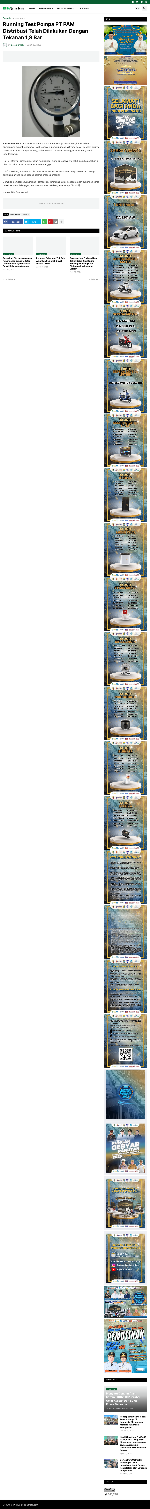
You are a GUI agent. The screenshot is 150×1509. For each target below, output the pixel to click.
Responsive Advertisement (51, 203)
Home (32, 8)
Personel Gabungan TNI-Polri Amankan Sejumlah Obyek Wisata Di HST (51, 261)
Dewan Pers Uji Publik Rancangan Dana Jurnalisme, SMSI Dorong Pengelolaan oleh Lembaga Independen (133, 1465)
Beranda (7, 18)
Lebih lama (93, 279)
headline (25, 214)
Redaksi (84, 8)
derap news (18, 18)
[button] (137, 8)
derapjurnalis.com (29, 1504)
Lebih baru (10, 279)
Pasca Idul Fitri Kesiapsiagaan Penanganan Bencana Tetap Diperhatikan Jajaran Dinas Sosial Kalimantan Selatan (17, 262)
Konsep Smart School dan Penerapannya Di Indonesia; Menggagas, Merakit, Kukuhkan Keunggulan (133, 1422)
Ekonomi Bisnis (65, 8)
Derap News (46, 8)
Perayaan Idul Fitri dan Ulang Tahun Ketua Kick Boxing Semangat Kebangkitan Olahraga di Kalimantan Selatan (84, 263)
